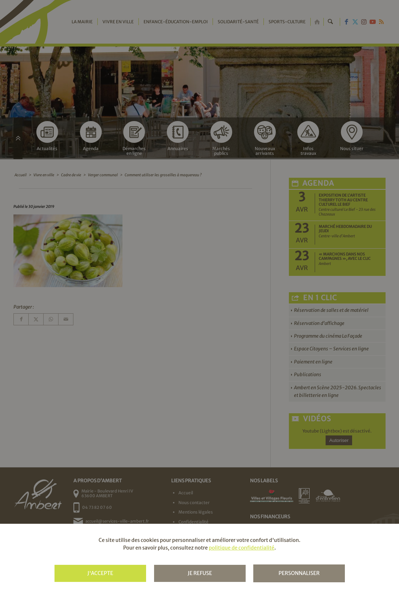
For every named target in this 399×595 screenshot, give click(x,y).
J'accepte (100, 573)
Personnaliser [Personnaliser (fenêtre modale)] (298, 573)
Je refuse (200, 573)
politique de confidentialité (241, 547)
